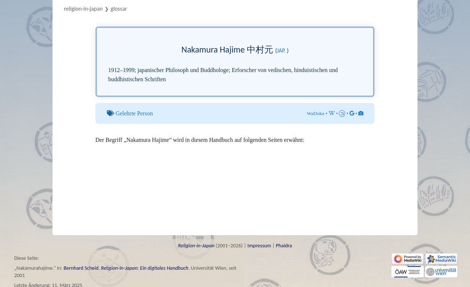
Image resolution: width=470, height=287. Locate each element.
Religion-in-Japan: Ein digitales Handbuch (144, 268)
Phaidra (284, 245)
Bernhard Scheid (81, 268)
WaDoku (316, 113)
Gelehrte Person (134, 113)
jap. (281, 50)
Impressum (259, 245)
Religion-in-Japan (83, 8)
